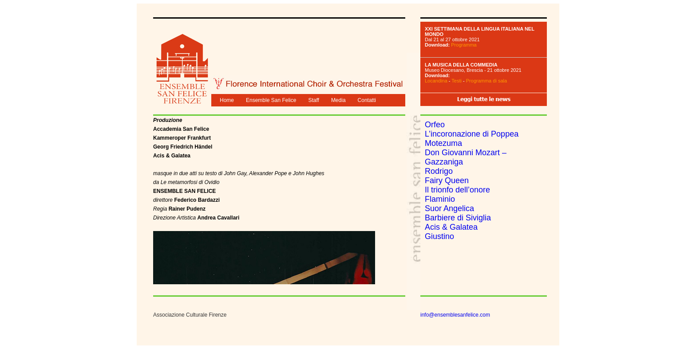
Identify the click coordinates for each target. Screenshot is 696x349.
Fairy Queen (447, 180)
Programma (463, 44)
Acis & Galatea (451, 227)
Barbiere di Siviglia (458, 217)
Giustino (439, 236)
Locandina (436, 80)
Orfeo (435, 124)
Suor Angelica (449, 208)
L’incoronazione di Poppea (471, 133)
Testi (456, 80)
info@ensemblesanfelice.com (455, 315)
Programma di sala (486, 80)
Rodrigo (439, 171)
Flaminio (440, 199)
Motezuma (443, 143)
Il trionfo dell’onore (457, 189)
